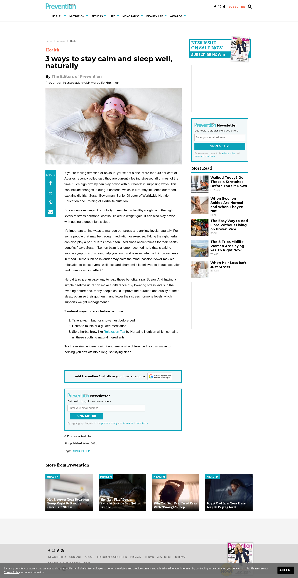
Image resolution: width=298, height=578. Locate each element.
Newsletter (57, 557)
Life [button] (112, 16)
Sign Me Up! (86, 416)
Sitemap (180, 557)
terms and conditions (135, 423)
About (89, 557)
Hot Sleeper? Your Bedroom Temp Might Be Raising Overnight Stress (68, 503)
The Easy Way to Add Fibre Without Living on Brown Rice (229, 225)
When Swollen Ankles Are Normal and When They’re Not (226, 204)
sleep (85, 451)
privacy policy (109, 423)
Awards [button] (176, 16)
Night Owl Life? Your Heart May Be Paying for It (226, 505)
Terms (149, 557)
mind (76, 451)
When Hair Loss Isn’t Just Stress (228, 265)
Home (48, 40)
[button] (65, 16)
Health (73, 40)
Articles (61, 40)
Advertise (164, 557)
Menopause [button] (130, 16)
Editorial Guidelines (112, 557)
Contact (75, 557)
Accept (285, 570)
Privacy (135, 557)
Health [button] (57, 16)
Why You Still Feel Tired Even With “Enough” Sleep (175, 505)
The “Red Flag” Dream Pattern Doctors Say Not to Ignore (120, 503)
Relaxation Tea (114, 331)
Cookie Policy (12, 572)
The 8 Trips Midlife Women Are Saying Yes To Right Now (227, 246)
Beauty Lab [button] (154, 16)
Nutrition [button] (77, 16)
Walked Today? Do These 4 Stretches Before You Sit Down (228, 182)
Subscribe (236, 6)
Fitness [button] (97, 16)
